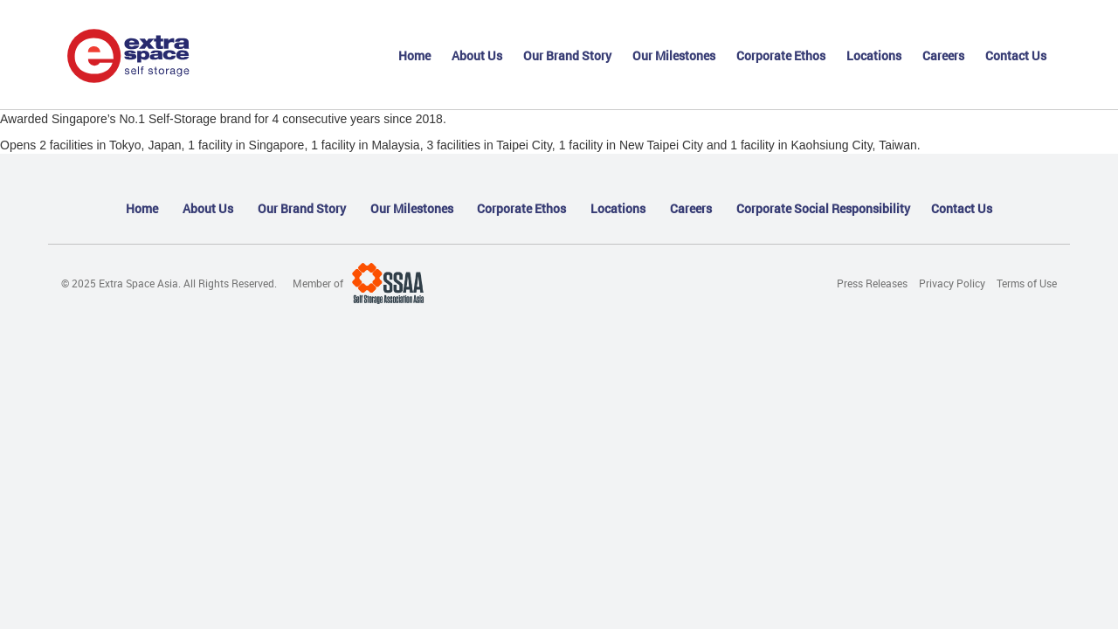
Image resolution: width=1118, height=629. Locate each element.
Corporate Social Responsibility (823, 208)
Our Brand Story (567, 55)
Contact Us (1015, 55)
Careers (943, 55)
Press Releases (872, 283)
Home (414, 55)
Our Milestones (673, 55)
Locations (873, 55)
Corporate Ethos (780, 55)
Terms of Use (1027, 283)
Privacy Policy (952, 283)
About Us (477, 55)
